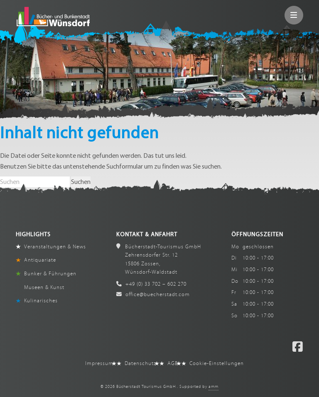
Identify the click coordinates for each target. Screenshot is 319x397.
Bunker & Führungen (50, 274)
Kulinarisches (41, 301)
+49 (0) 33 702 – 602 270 (151, 284)
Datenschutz (140, 363)
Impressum (99, 363)
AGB (172, 363)
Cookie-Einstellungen (216, 363)
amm (213, 386)
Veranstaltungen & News (55, 247)
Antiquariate (40, 260)
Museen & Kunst (44, 287)
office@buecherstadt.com (153, 294)
